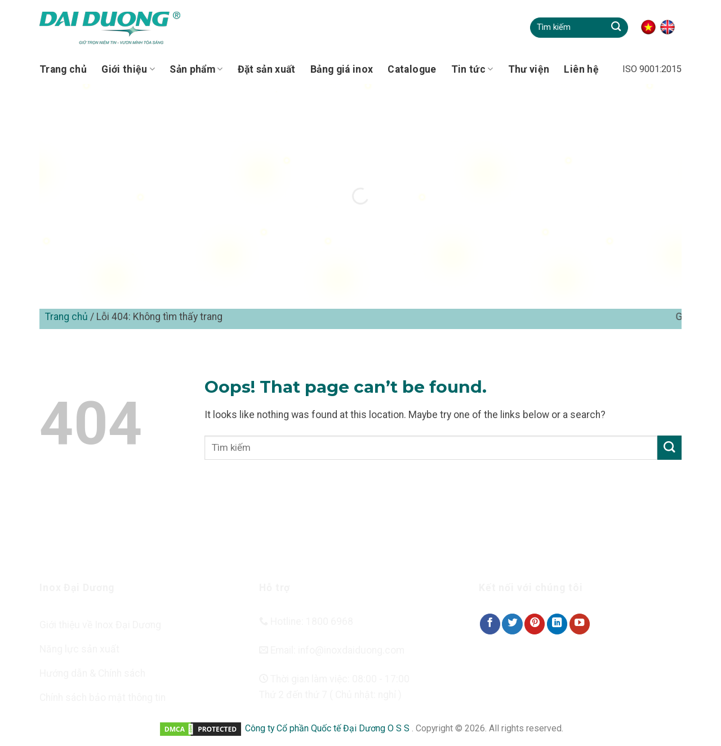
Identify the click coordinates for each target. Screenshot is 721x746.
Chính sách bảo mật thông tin (102, 697)
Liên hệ (581, 69)
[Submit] (616, 27)
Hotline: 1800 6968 (306, 621)
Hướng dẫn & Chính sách (92, 673)
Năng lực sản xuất (79, 649)
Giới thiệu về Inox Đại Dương (100, 624)
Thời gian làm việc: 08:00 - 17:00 (334, 679)
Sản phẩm (196, 69)
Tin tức (472, 69)
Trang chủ (63, 69)
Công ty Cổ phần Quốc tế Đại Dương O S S (328, 728)
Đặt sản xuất (267, 69)
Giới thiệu (128, 69)
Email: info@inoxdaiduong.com (331, 650)
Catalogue (412, 69)
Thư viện (529, 69)
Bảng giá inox (341, 69)
